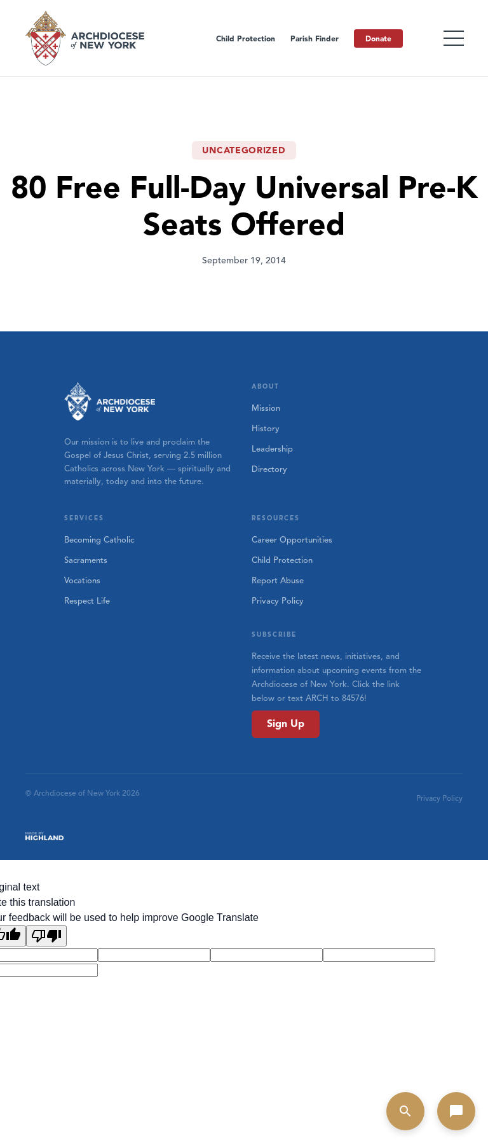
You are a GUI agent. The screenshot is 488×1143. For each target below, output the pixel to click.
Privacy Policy (278, 601)
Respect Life (87, 601)
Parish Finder (314, 38)
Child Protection (245, 38)
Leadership (272, 449)
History (266, 429)
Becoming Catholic (99, 540)
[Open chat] (456, 1111)
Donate (378, 38)
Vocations (82, 581)
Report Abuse (278, 581)
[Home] (85, 38)
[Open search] (405, 1111)
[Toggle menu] (454, 38)
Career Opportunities (292, 540)
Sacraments (85, 560)
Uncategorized (243, 150)
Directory (269, 469)
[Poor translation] (46, 935)
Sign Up (285, 723)
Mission (266, 408)
